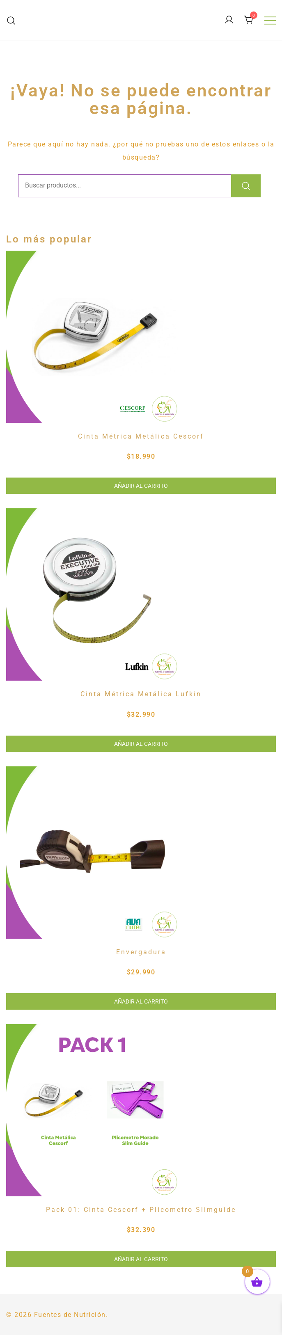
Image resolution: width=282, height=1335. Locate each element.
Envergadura (141, 952)
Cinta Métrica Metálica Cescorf (141, 436)
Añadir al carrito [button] (141, 485)
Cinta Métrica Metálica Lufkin (141, 694)
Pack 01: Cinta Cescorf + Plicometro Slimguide (141, 1210)
